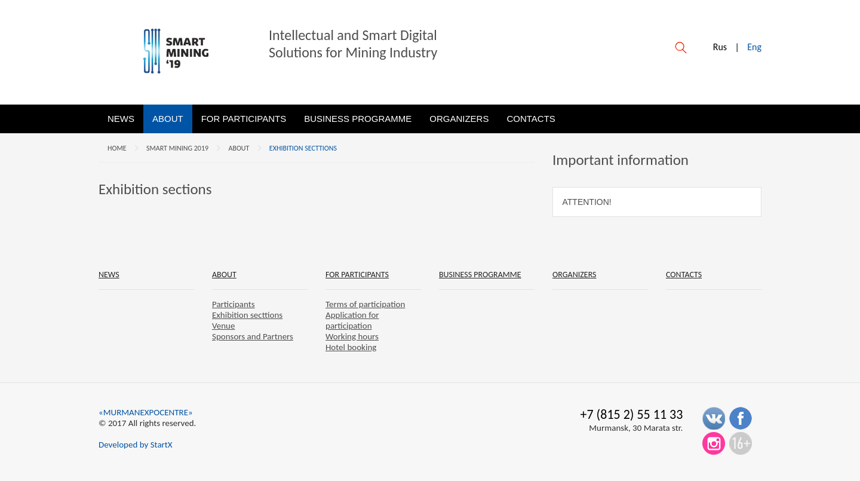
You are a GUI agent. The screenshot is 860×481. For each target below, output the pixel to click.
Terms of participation (365, 304)
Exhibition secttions (303, 148)
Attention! (587, 202)
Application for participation (352, 320)
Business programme (357, 119)
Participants (233, 304)
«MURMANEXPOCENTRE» (146, 412)
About (167, 119)
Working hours (352, 336)
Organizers (459, 119)
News (121, 119)
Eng (754, 47)
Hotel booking (350, 347)
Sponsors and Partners (252, 336)
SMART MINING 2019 (177, 148)
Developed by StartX (136, 444)
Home (117, 148)
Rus (720, 47)
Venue (223, 325)
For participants (244, 119)
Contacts (530, 119)
